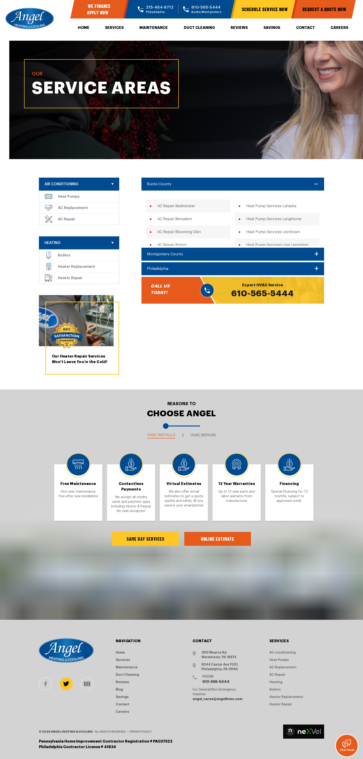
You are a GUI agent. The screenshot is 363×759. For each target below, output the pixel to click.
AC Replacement (73, 208)
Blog (119, 689)
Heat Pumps (69, 196)
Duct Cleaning (199, 28)
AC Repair (66, 219)
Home (83, 28)
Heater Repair (70, 278)
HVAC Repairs (203, 435)
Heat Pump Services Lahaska (271, 206)
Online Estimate (217, 539)
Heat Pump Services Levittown (273, 232)
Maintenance (153, 28)
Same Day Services (145, 539)
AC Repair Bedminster (176, 206)
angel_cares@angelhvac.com (217, 698)
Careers (339, 28)
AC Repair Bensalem (174, 219)
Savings (271, 28)
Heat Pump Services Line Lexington (277, 245)
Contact (305, 28)
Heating (52, 243)
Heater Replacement (76, 266)
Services (114, 28)
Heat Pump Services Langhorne (273, 219)
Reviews (239, 28)
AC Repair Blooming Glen (179, 232)
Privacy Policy (141, 731)
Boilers (64, 255)
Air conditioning (61, 184)
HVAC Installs (161, 435)
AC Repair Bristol (171, 245)
